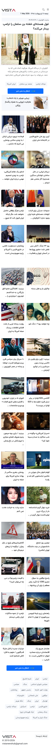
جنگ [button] (25, 684)
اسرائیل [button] (23, 706)
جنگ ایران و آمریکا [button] (40, 717)
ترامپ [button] (45, 679)
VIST (8, 9)
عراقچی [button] (44, 695)
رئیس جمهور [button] (26, 690)
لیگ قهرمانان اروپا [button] (27, 712)
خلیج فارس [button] (43, 706)
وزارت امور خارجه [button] (41, 690)
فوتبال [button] (44, 701)
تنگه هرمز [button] (19, 701)
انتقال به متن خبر (25, 91)
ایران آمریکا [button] (11, 84)
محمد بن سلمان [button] (25, 84)
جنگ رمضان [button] (42, 712)
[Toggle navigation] (47, 9)
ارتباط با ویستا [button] (41, 736)
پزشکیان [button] (14, 690)
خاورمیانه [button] (20, 695)
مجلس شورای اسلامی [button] (39, 684)
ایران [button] (37, 679)
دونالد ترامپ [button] (41, 84)
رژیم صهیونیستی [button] (22, 717)
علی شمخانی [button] (33, 695)
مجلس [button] (16, 684)
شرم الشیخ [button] (27, 679)
